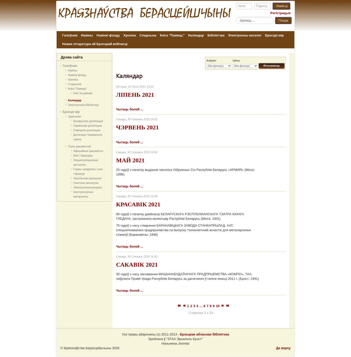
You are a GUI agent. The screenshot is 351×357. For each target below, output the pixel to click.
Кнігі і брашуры (83, 155)
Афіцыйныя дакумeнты (88, 150)
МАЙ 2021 (130, 160)
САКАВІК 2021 (137, 264)
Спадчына (148, 35)
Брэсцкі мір (274, 35)
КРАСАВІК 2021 (138, 204)
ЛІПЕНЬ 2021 (135, 94)
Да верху (283, 348)
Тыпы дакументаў (79, 146)
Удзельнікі (74, 116)
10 (218, 306)
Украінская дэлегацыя (87, 125)
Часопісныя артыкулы (87, 178)
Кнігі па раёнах (83, 93)
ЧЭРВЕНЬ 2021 (137, 127)
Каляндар (196, 35)
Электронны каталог (244, 35)
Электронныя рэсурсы (87, 187)
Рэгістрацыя (280, 13)
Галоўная (69, 35)
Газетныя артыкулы (86, 182)
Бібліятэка (215, 35)
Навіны (87, 35)
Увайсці (282, 6)
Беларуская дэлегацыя (88, 121)
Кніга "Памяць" (172, 35)
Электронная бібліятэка (83, 104)
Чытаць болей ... (129, 109)
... (201, 306)
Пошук (283, 20)
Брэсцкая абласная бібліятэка (204, 334)
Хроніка (129, 35)
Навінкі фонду (108, 35)
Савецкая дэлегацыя (86, 130)
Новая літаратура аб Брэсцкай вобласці (94, 44)
